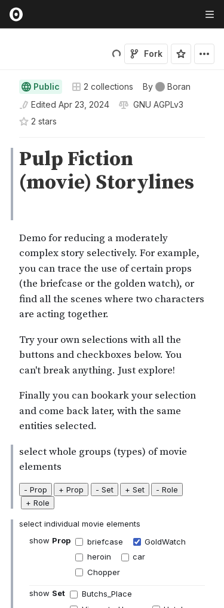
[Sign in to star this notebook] (181, 48)
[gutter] (5, 185)
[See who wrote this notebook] (167, 116)
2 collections (102, 116)
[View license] (157, 134)
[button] (5, 172)
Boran (56, 74)
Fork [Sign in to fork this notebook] (146, 48)
